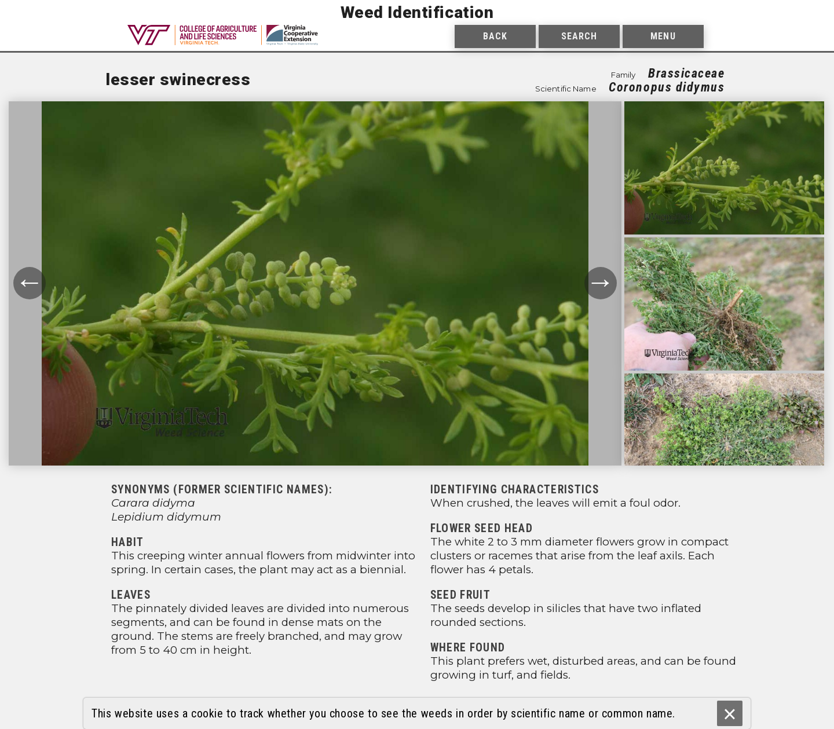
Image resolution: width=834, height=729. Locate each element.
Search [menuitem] (579, 36)
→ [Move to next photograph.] (600, 283)
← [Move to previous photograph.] (29, 283)
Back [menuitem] (495, 36)
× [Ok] (729, 713)
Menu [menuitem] (662, 36)
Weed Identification (417, 12)
